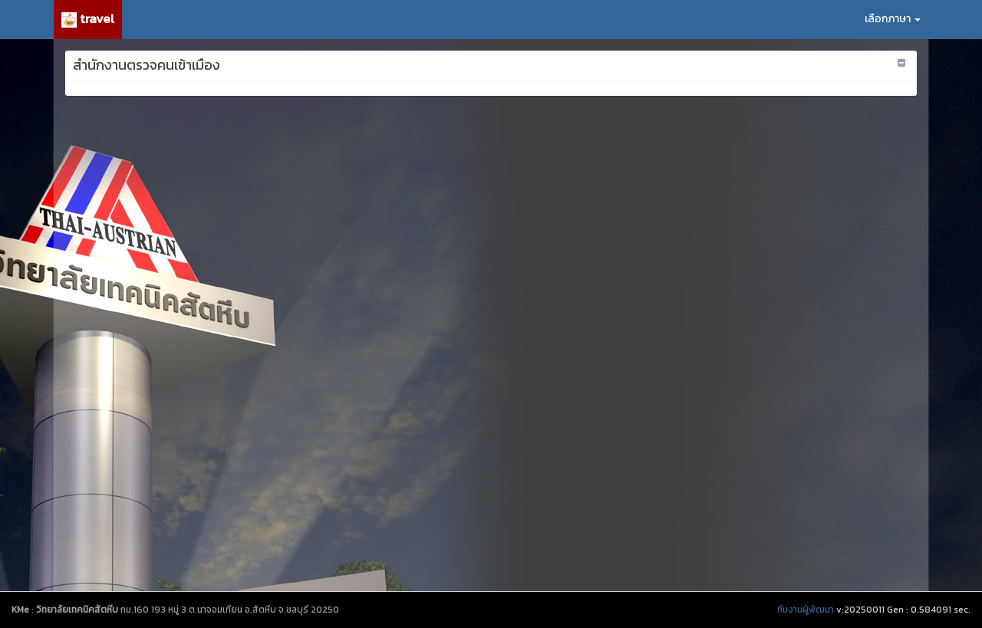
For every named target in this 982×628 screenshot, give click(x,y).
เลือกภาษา (893, 19)
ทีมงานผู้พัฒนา (805, 609)
